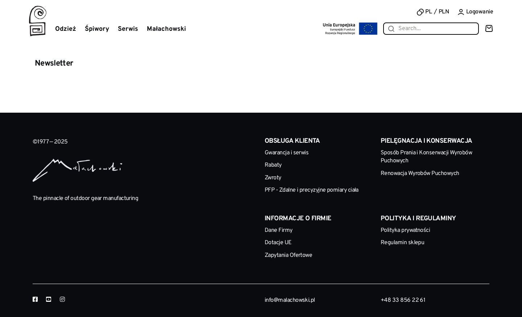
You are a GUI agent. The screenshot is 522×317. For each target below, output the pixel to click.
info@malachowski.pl (290, 300)
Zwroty (273, 178)
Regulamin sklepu (402, 242)
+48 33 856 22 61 (403, 300)
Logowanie (475, 12)
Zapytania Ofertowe (288, 255)
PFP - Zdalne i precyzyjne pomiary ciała (312, 190)
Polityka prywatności (405, 230)
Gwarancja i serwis (286, 153)
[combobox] (446, 12)
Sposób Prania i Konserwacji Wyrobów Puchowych (426, 156)
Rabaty (273, 165)
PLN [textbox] (444, 12)
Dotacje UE (278, 242)
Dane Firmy (279, 230)
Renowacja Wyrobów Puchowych (420, 173)
